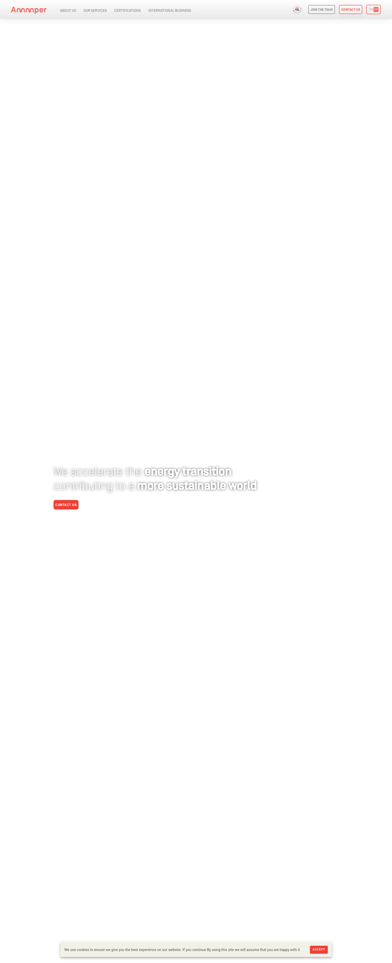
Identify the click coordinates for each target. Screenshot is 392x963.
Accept (319, 950)
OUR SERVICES (95, 10)
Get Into (298, 10)
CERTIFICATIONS (127, 10)
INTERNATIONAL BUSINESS (169, 10)
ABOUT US (68, 10)
